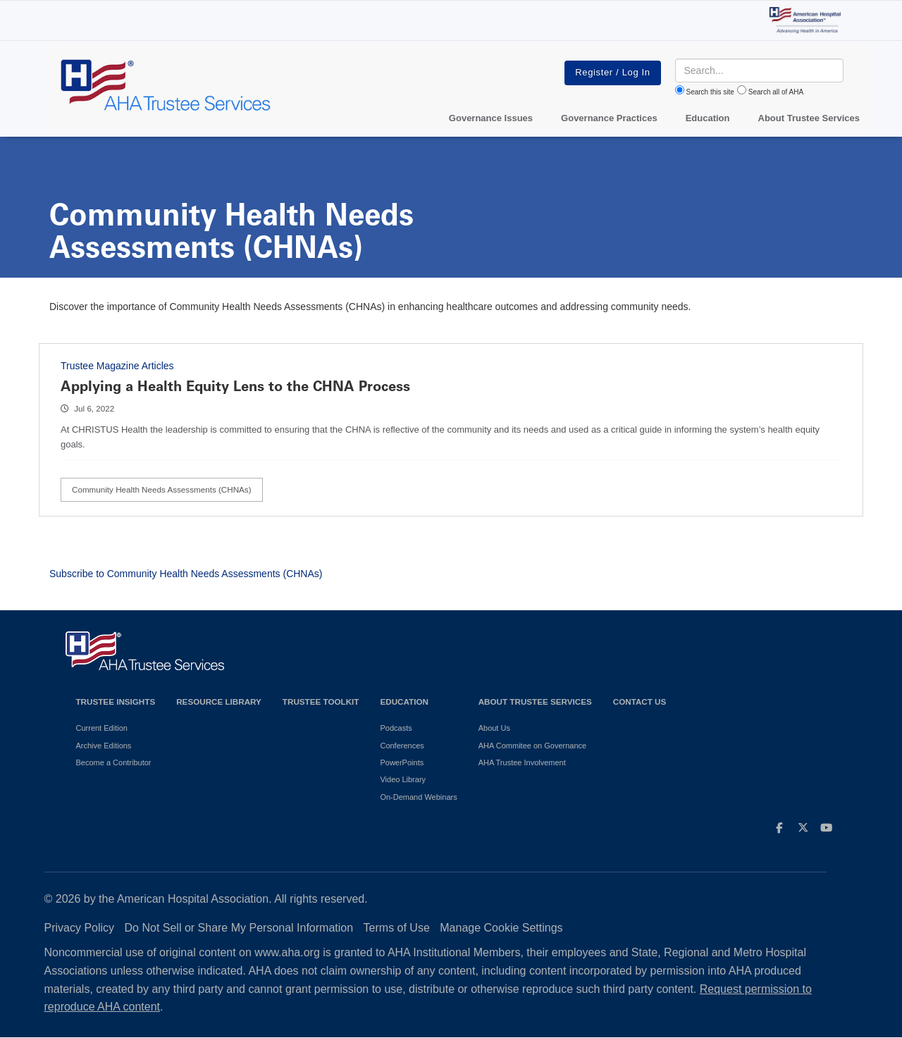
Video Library (403, 779)
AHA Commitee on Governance (532, 745)
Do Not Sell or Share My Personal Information (239, 928)
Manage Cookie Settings (501, 928)
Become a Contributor (114, 762)
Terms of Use (397, 928)
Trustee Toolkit (321, 701)
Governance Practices (609, 118)
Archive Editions (104, 745)
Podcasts (396, 728)
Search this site (710, 92)
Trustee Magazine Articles (117, 365)
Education (404, 701)
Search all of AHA (775, 92)
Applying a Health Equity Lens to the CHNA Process (235, 386)
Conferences (402, 745)
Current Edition (102, 728)
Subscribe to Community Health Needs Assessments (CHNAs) (185, 573)
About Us (494, 728)
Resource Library (218, 701)
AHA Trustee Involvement (522, 762)
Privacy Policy (79, 928)
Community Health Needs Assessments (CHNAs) (162, 489)
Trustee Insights (116, 701)
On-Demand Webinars (418, 797)
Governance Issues (491, 118)
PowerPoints (402, 762)
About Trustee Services (809, 118)
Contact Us (640, 701)
